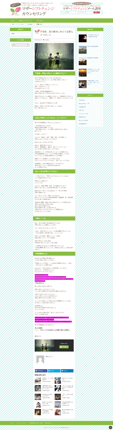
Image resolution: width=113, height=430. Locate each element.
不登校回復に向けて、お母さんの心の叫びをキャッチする (47, 387)
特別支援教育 (83, 123)
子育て (81, 110)
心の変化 (82, 100)
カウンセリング (83, 113)
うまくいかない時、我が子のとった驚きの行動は (67, 387)
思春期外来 (82, 117)
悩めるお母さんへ (84, 103)
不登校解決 (30, 24)
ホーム (12, 20)
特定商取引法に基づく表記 (36, 423)
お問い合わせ (40, 20)
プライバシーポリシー (21, 423)
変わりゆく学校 (83, 120)
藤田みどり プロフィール (25, 20)
